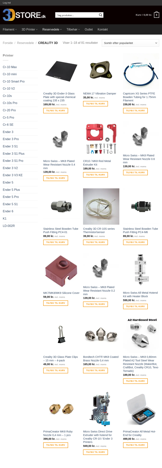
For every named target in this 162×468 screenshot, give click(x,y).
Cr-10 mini (10, 74)
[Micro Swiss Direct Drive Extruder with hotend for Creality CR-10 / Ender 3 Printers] (101, 409)
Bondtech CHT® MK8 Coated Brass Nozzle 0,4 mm (100, 358)
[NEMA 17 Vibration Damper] (101, 71)
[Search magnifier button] (100, 15)
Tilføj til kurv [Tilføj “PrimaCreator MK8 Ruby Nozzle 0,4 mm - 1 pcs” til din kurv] (55, 445)
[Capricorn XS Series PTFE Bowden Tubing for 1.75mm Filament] (141, 71)
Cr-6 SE (8, 124)
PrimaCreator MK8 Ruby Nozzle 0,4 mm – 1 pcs (58, 433)
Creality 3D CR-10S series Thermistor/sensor (99, 230)
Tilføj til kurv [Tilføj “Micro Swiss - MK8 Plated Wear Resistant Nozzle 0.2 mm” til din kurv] (95, 304)
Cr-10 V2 (9, 88)
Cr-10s (7, 95)
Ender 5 (8, 182)
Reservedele (52, 29)
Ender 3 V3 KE (13, 175)
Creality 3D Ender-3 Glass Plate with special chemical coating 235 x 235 (59, 97)
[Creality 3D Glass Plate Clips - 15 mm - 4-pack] (61, 335)
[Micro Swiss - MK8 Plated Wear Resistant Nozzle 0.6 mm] (141, 136)
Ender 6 (8, 211)
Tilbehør (73, 29)
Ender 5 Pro (11, 196)
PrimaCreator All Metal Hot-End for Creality (139, 433)
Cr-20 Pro (9, 110)
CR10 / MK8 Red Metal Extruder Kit (97, 163)
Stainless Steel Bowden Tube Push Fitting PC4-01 (60, 230)
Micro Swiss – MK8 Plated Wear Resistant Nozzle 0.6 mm (139, 159)
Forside (8, 43)
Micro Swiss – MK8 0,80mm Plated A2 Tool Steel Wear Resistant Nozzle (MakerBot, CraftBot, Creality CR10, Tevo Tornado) (140, 363)
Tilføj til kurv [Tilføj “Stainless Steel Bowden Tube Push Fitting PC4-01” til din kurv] (55, 242)
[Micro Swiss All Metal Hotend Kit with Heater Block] (141, 271)
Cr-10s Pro (10, 103)
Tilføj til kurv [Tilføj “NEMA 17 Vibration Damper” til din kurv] (95, 104)
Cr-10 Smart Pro (14, 81)
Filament (10, 29)
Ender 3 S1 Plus (14, 153)
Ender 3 (8, 132)
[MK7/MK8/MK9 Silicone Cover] (61, 271)
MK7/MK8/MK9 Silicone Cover (61, 292)
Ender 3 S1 (10, 146)
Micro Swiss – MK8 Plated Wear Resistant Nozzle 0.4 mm (59, 164)
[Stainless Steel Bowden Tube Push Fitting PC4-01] (61, 206)
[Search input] (76, 15)
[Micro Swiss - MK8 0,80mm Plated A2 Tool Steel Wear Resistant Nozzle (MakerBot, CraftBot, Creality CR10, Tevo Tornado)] (141, 335)
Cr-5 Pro (8, 117)
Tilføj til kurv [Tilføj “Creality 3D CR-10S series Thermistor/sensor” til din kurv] (95, 242)
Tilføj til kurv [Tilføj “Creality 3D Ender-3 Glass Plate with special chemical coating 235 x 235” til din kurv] (55, 110)
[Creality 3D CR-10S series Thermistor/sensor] (101, 206)
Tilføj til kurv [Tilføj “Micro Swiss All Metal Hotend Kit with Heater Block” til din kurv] (135, 306)
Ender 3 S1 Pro (13, 160)
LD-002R (9, 225)
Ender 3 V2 (10, 168)
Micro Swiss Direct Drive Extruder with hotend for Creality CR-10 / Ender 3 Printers (97, 436)
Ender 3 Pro (11, 139)
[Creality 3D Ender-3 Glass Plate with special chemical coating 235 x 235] (61, 71)
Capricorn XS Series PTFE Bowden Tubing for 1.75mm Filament (139, 97)
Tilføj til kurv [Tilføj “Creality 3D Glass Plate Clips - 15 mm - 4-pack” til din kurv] (55, 370)
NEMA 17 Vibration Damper (99, 93)
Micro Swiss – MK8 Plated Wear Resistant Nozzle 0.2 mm (99, 291)
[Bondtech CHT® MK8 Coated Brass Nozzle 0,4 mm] (101, 335)
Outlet (89, 29)
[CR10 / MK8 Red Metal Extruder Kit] (101, 139)
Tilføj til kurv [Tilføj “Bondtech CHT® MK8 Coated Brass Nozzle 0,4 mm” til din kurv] (95, 370)
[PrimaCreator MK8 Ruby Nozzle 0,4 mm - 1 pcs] (61, 409)
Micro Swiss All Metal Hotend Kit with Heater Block (140, 294)
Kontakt (103, 29)
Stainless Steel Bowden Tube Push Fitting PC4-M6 (140, 230)
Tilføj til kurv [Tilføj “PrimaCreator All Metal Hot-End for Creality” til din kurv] (135, 445)
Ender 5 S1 (10, 204)
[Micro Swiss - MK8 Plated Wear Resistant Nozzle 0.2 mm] (101, 268)
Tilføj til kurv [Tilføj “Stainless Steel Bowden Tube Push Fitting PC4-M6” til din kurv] (135, 242)
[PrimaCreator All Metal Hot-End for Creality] (141, 409)
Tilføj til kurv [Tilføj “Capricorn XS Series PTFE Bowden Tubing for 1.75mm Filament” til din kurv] (135, 110)
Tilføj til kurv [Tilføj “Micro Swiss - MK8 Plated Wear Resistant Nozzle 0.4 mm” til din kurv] (55, 178)
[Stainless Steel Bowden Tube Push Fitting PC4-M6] (141, 206)
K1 (5, 218)
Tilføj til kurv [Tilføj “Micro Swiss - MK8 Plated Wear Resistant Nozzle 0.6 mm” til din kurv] (135, 172)
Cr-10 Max (10, 67)
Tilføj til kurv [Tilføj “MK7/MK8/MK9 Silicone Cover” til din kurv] (55, 303)
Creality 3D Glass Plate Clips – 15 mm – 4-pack (60, 358)
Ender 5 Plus (11, 189)
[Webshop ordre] (130, 43)
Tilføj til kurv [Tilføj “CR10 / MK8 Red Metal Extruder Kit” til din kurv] (95, 175)
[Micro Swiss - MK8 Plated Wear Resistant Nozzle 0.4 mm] (61, 139)
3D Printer (30, 29)
